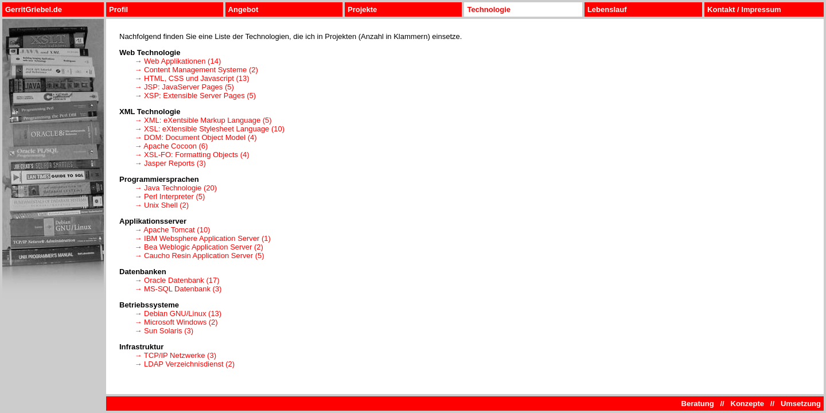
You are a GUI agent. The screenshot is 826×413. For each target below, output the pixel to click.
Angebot (243, 9)
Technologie (489, 9)
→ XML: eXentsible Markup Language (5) (202, 120)
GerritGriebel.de (33, 9)
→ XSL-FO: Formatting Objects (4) (191, 154)
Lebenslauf (607, 9)
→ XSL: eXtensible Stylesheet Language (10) (209, 128)
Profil (118, 9)
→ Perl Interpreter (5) (169, 196)
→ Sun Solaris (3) (163, 330)
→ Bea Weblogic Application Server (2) (198, 247)
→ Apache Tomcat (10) (172, 229)
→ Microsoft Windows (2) (175, 322)
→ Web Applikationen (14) (177, 61)
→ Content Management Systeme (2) (196, 69)
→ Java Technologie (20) (175, 188)
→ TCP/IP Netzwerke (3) (175, 355)
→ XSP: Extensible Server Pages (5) (195, 95)
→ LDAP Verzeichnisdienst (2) (184, 364)
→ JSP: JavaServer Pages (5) (183, 87)
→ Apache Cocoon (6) (171, 146)
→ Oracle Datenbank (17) (176, 280)
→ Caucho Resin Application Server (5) (199, 255)
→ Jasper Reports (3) (169, 163)
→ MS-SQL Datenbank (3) (177, 289)
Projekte (362, 9)
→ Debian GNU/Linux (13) (177, 313)
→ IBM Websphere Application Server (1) (202, 238)
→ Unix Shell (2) (161, 205)
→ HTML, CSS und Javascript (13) (191, 78)
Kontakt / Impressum (744, 9)
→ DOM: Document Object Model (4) (195, 137)
